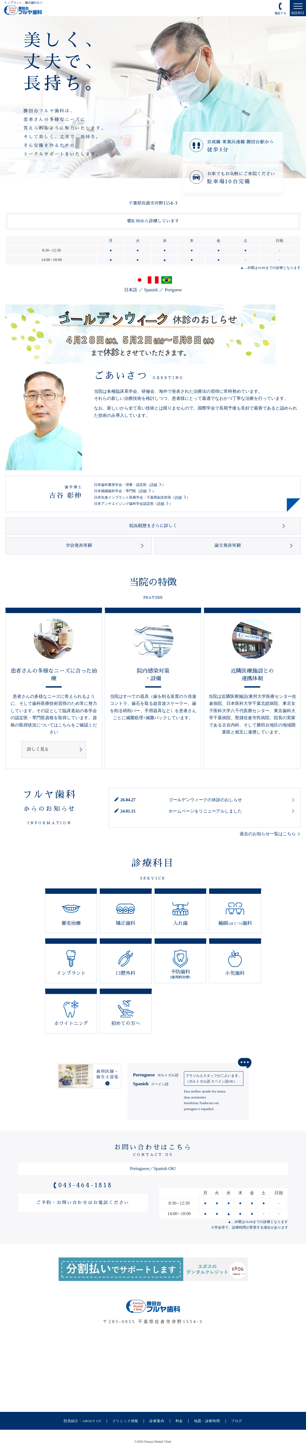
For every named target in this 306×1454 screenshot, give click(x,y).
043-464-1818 (85, 1185)
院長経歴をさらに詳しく (153, 526)
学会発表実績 (79, 545)
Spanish (151, 290)
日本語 (130, 290)
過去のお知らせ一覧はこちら (268, 833)
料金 (179, 1421)
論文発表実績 (227, 545)
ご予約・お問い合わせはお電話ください (83, 1203)
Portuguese (155, 1074)
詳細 (153, 485)
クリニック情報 (125, 1421)
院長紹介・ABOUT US (82, 1421)
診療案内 (156, 1421)
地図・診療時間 (207, 1421)
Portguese (173, 290)
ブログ (236, 1421)
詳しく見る (38, 749)
